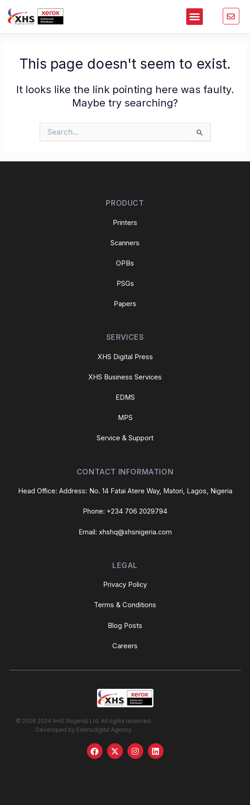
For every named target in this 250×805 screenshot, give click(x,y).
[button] (194, 16)
